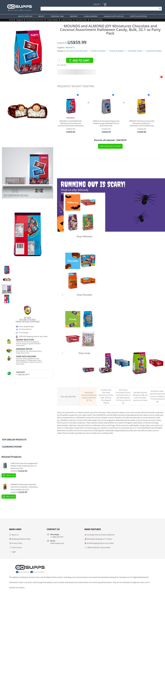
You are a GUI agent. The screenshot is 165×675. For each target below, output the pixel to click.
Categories (19, 20)
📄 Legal (12, 552)
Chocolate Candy (81, 20)
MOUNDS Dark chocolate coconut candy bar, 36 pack (156, 382)
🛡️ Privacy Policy (15, 543)
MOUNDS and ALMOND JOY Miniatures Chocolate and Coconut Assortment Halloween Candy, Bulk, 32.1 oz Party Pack (70, 123)
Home (11, 20)
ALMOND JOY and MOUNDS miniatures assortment (88, 382)
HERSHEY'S (70, 47)
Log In (96, 4)
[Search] (100, 9)
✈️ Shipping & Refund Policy (20, 539)
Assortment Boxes (96, 20)
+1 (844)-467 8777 (22, 375)
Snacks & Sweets (52, 20)
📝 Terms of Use (15, 547)
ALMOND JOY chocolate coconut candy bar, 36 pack (122, 382)
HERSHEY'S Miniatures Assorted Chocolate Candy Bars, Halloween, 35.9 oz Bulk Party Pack (141, 123)
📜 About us (14, 535)
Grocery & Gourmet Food (34, 20)
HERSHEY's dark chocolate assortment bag (105, 382)
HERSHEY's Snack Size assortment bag (139, 382)
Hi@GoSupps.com (57, 543)
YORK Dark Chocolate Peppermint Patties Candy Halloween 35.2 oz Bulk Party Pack (106, 123)
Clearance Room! (12, 446)
